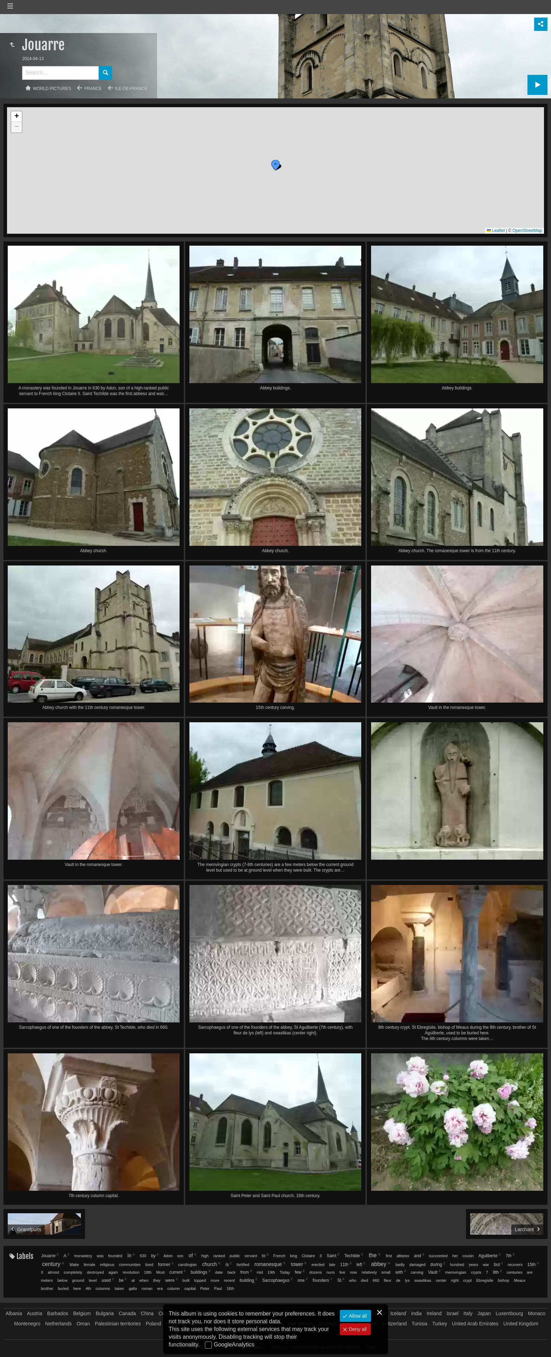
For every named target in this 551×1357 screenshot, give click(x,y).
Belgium (82, 1313)
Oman (83, 1323)
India (416, 1313)
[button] (248, 201)
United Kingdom (520, 1323)
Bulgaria (105, 1313)
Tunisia (419, 1323)
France (93, 88)
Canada (127, 1313)
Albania (14, 1313)
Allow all (357, 1316)
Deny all (357, 1329)
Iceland (398, 1313)
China (147, 1313)
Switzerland (394, 1323)
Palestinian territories (118, 1323)
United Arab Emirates (475, 1323)
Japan (484, 1313)
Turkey (439, 1323)
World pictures (52, 88)
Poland (153, 1323)
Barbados (57, 1313)
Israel (453, 1313)
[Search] (60, 73)
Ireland (434, 1313)
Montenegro (27, 1323)
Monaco (536, 1313)
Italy (468, 1313)
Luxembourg (509, 1313)
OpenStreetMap (527, 230)
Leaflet (496, 230)
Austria (35, 1313)
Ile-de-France (131, 88)
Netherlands (58, 1323)
